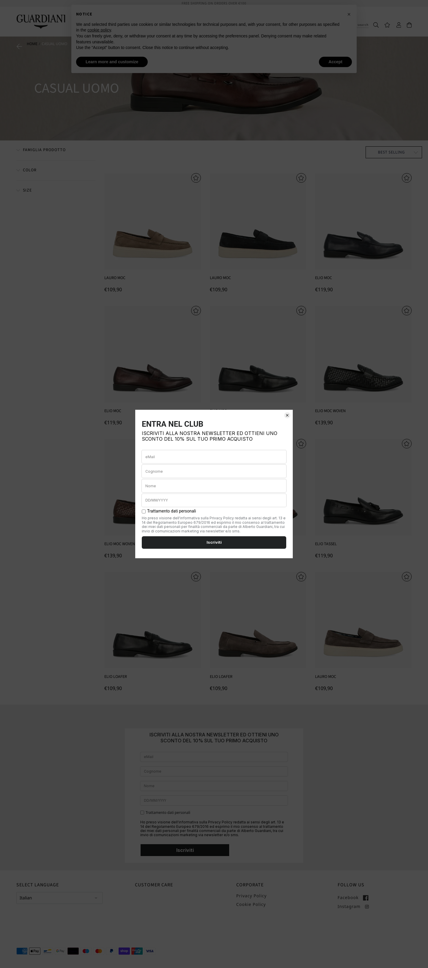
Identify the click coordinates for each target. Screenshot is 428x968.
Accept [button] (335, 61)
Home (32, 44)
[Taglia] (24, 191)
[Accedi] (396, 24)
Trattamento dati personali (168, 813)
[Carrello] (406, 24)
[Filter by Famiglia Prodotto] (55, 150)
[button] (349, 14)
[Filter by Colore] (55, 171)
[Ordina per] (394, 152)
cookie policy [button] (99, 30)
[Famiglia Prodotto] (41, 150)
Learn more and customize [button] (112, 61)
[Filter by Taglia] (55, 191)
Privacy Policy (251, 896)
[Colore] (26, 171)
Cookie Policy (251, 904)
